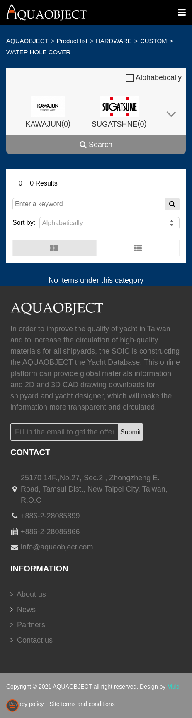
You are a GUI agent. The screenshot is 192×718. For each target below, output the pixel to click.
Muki (173, 686)
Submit (130, 432)
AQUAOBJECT (27, 40)
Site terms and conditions (81, 704)
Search (96, 144)
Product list (72, 40)
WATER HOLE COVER (38, 51)
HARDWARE (114, 40)
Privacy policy (26, 704)
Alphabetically (154, 77)
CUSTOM (153, 40)
